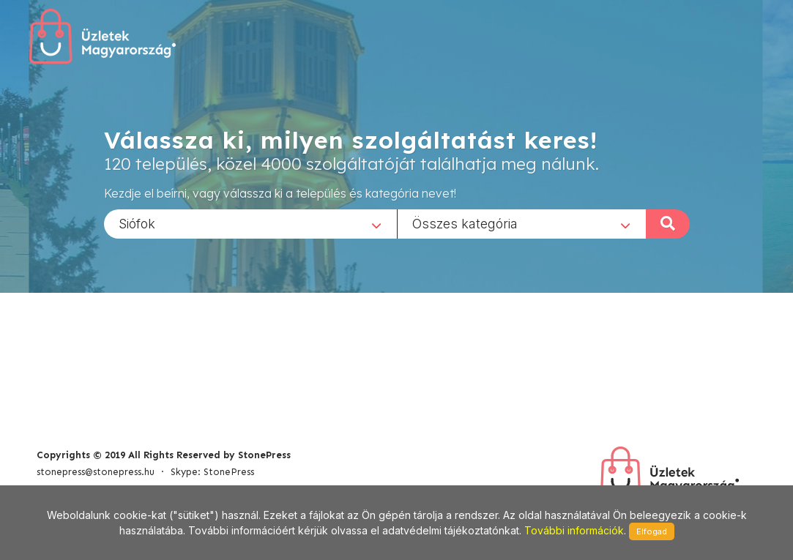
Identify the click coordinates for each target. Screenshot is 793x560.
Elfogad (651, 531)
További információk (574, 530)
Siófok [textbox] (137, 223)
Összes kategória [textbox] (465, 223)
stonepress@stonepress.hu (95, 471)
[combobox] (250, 223)
